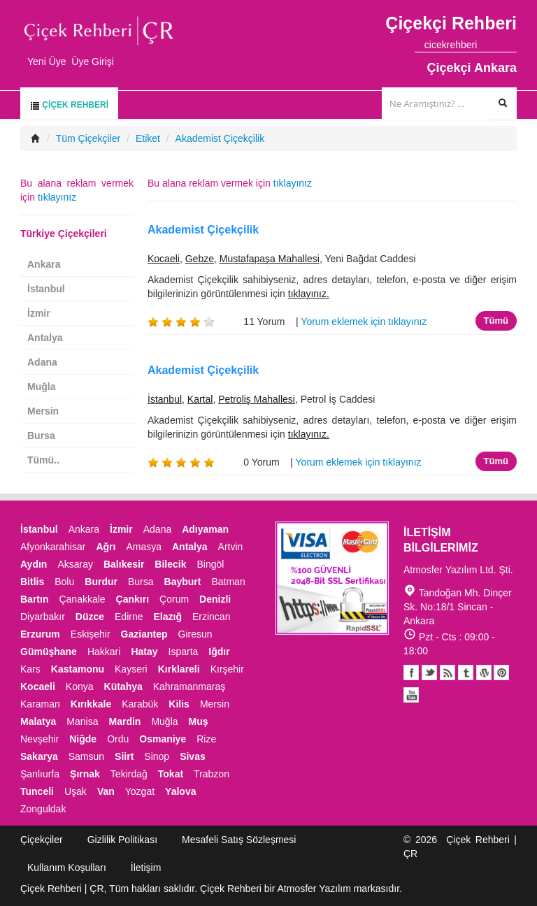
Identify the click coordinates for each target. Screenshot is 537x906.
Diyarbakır (42, 616)
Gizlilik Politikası (122, 839)
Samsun (86, 756)
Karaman (40, 704)
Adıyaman (205, 529)
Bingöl (210, 564)
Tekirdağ (129, 773)
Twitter (429, 673)
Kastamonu (77, 669)
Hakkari (103, 651)
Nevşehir (39, 739)
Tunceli (37, 791)
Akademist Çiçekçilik (220, 138)
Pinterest (501, 673)
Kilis (179, 704)
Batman (228, 581)
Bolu (64, 581)
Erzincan (211, 616)
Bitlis (32, 581)
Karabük (140, 704)
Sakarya (39, 756)
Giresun (195, 634)
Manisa (82, 721)
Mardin (125, 721)
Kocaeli (164, 258)
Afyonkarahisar (52, 546)
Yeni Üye (46, 61)
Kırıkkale (91, 704)
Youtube (484, 673)
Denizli (215, 599)
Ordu (118, 739)
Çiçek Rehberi (69, 105)
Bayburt (182, 581)
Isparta (184, 651)
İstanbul (165, 399)
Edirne (129, 616)
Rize (206, 739)
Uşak (75, 791)
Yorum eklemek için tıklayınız (364, 321)
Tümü (496, 320)
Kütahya (123, 686)
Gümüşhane (48, 651)
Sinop (156, 756)
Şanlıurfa (39, 773)
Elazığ (168, 616)
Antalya (45, 337)
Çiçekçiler (41, 839)
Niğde (82, 739)
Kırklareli (179, 669)
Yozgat (140, 791)
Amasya (144, 546)
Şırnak (85, 773)
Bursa (41, 435)
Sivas (193, 756)
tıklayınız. (308, 293)
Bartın (34, 599)
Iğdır (218, 651)
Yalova (180, 791)
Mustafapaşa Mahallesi (270, 258)
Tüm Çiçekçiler (88, 138)
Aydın (33, 564)
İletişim (146, 867)
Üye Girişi (92, 61)
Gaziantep (144, 634)
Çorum (174, 599)
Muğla (41, 386)
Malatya (38, 721)
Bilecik (170, 564)
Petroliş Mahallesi (256, 399)
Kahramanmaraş (189, 686)
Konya (80, 686)
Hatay (144, 651)
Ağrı (105, 546)
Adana (42, 362)
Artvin (230, 546)
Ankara (43, 264)
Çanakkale (82, 599)
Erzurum (40, 634)
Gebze (199, 258)
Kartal (200, 399)
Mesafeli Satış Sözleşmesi (239, 839)
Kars (30, 669)
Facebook (411, 673)
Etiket (148, 138)
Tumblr (466, 673)
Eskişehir (90, 634)
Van (106, 791)
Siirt (124, 756)
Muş (198, 721)
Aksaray (75, 564)
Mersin (43, 411)
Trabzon (211, 773)
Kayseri (131, 669)
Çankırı (132, 599)
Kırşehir (227, 669)
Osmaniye (162, 739)
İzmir (38, 313)
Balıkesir (123, 564)
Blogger (447, 673)
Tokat (170, 773)
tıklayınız (292, 183)
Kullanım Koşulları (66, 867)
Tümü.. (43, 460)
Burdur (101, 581)
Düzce (90, 616)
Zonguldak (43, 808)
